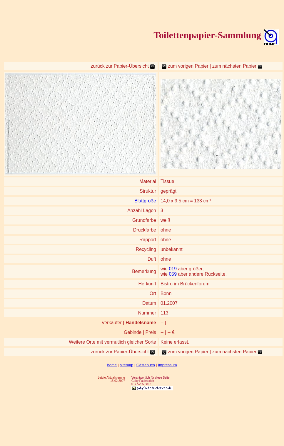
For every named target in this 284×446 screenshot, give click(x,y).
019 (173, 268)
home (112, 365)
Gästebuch (145, 365)
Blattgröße (145, 200)
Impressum (167, 365)
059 (173, 274)
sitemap (126, 365)
